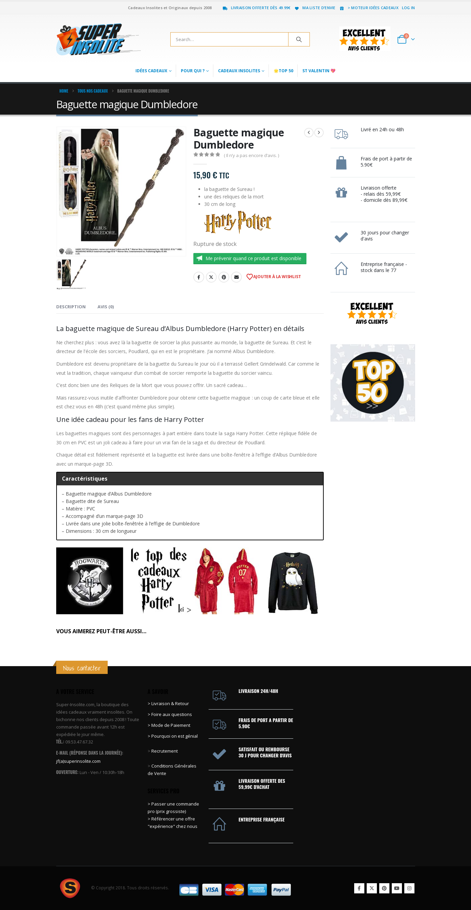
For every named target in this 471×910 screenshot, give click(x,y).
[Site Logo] (98, 39)
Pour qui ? (193, 71)
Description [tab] (71, 307)
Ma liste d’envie (314, 7)
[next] (319, 132)
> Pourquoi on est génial (173, 736)
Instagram (409, 888)
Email (236, 277)
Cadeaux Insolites (239, 71)
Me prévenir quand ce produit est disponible (253, 258)
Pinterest (223, 277)
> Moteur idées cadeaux (369, 7)
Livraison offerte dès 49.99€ (256, 7)
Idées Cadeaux (151, 71)
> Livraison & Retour (168, 703)
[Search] (298, 39)
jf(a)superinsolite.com (78, 761)
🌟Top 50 (283, 71)
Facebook (198, 277)
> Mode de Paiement (169, 725)
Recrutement (164, 751)
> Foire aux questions (170, 714)
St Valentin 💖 (319, 71)
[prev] (309, 132)
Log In (408, 7)
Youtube (397, 888)
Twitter (211, 277)
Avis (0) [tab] (106, 307)
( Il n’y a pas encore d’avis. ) (251, 155)
